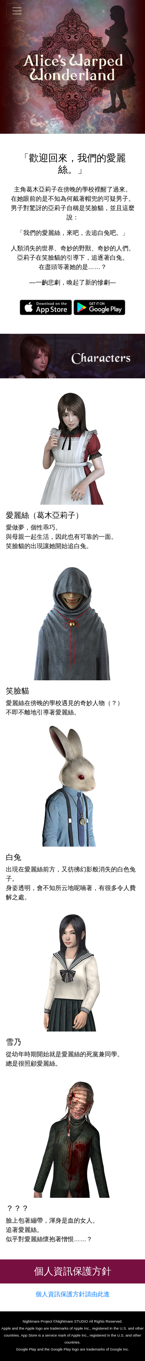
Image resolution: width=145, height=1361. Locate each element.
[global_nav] (17, 11)
